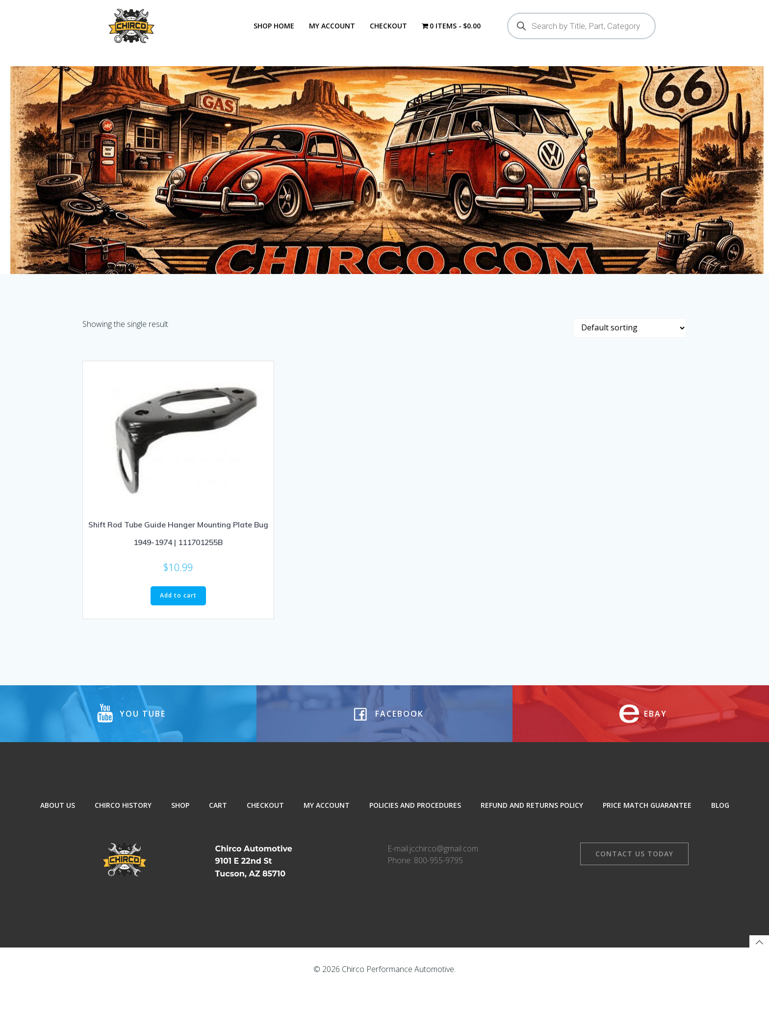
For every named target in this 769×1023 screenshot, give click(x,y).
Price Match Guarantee (647, 843)
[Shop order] (630, 357)
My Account (331, 25)
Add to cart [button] (178, 625)
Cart (218, 843)
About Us (57, 843)
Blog (720, 843)
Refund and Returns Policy (532, 843)
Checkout (387, 25)
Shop (180, 843)
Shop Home (273, 25)
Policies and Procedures (415, 843)
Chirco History (123, 843)
